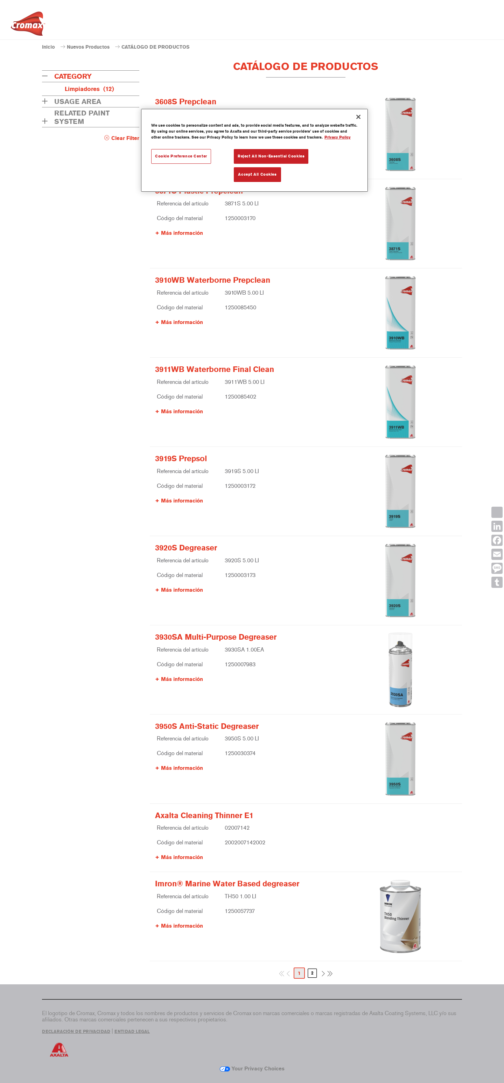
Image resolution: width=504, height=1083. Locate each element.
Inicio (48, 47)
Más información (182, 233)
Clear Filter (125, 138)
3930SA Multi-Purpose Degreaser (215, 637)
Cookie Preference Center (181, 156)
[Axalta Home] (28, 26)
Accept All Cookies (257, 174)
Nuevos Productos (88, 47)
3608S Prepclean (185, 101)
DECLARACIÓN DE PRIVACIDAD (76, 1031)
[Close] (358, 117)
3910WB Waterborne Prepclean (212, 280)
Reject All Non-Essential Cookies (271, 156)
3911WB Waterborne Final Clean (214, 369)
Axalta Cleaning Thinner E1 (204, 815)
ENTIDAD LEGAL (132, 1031)
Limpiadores (89, 88)
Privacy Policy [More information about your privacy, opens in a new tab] (337, 137)
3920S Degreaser (186, 548)
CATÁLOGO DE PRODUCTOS (155, 47)
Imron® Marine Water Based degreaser (227, 883)
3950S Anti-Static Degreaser (207, 726)
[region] (254, 150)
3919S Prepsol (181, 458)
